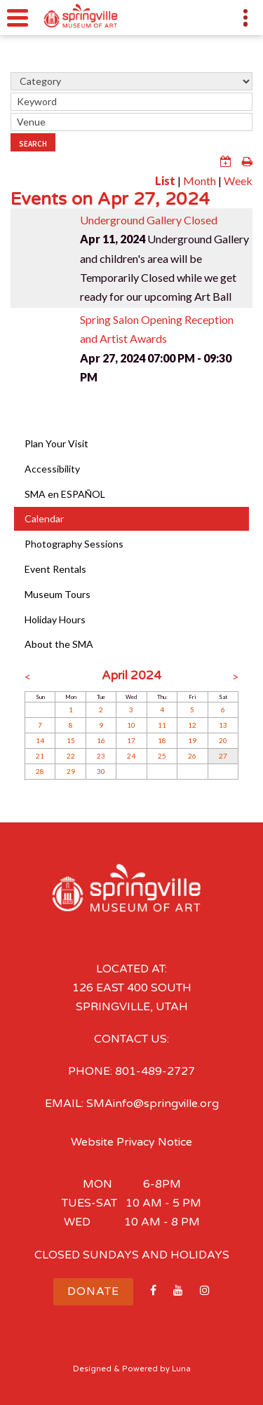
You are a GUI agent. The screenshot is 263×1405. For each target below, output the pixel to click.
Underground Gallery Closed (148, 219)
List (165, 180)
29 (71, 771)
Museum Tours (57, 594)
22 (71, 756)
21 (40, 756)
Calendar (44, 518)
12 (192, 725)
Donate (93, 1291)
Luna (181, 1368)
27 (223, 756)
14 (40, 740)
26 (192, 756)
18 (162, 740)
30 (101, 771)
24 (131, 756)
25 (162, 756)
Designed (92, 1368)
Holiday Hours (55, 619)
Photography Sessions (74, 544)
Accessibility (52, 469)
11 (162, 725)
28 (40, 771)
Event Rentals (55, 569)
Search (33, 144)
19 (192, 740)
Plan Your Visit (56, 443)
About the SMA (59, 644)
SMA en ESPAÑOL (65, 494)
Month (199, 180)
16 (101, 740)
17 (131, 740)
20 (223, 740)
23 (101, 756)
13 (223, 725)
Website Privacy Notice (131, 1142)
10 (131, 725)
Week (238, 180)
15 (71, 740)
